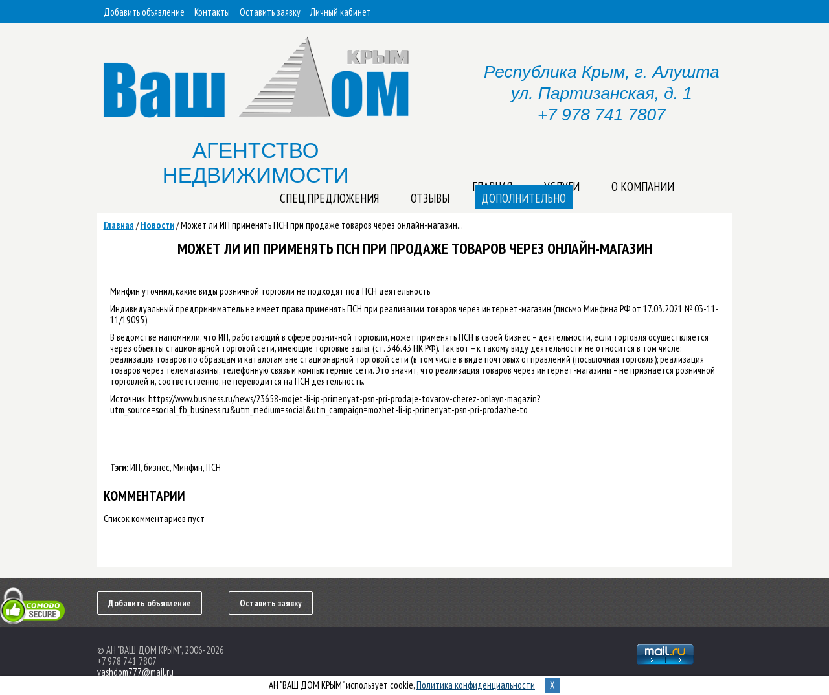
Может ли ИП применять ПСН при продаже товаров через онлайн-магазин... (322, 225)
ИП (135, 467)
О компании (642, 186)
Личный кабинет (340, 12)
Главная (119, 225)
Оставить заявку (270, 12)
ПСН (213, 467)
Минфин (188, 467)
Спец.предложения (329, 198)
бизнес (157, 467)
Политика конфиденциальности (475, 685)
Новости (157, 225)
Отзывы (430, 198)
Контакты (212, 12)
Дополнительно (523, 198)
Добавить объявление (144, 12)
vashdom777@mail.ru (135, 672)
